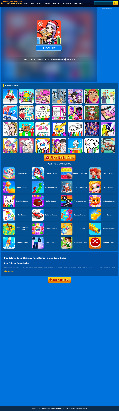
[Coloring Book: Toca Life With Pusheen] (108, 139)
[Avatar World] (42, 90)
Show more (9, 271)
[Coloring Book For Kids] (59, 123)
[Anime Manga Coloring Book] (26, 139)
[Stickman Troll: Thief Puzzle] (59, 90)
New (26, 3)
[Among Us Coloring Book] (42, 139)
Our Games (42, 408)
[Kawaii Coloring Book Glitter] (91, 139)
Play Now (48, 48)
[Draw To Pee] (26, 106)
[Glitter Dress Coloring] (42, 123)
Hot (32, 3)
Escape (56, 3)
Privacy (72, 408)
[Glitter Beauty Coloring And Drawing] (59, 106)
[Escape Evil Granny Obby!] (91, 90)
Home (34, 408)
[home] (11, 3)
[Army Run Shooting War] (10, 106)
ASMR (47, 3)
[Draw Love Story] (108, 90)
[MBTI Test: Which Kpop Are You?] (75, 106)
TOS (67, 408)
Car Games (51, 408)
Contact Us (60, 408)
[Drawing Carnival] (108, 123)
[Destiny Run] (10, 90)
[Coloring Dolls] (75, 139)
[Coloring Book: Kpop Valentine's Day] (59, 139)
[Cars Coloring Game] (42, 106)
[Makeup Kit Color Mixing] (108, 106)
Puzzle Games (82, 408)
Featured (67, 3)
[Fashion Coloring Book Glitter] (10, 123)
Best (39, 3)
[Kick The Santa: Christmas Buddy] (91, 106)
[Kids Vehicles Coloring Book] (75, 123)
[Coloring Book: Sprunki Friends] (26, 123)
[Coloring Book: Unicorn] (10, 139)
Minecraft (79, 3)
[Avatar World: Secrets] (75, 90)
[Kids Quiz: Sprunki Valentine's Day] (26, 90)
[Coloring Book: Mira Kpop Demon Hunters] (91, 123)
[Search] (103, 3)
